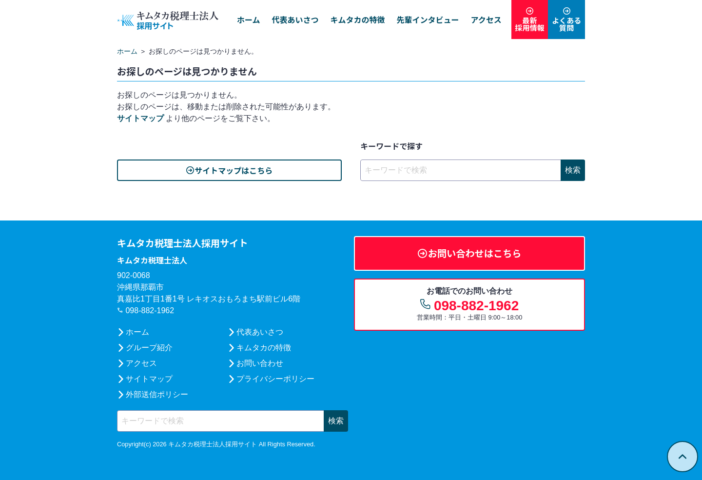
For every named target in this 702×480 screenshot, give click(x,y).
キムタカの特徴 (353, 19)
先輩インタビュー (423, 19)
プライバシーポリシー (275, 379)
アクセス (482, 19)
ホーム (244, 19)
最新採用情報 (526, 24)
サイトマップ (140, 118)
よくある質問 (565, 24)
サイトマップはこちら (234, 170)
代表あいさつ (291, 19)
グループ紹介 (149, 347)
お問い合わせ (259, 363)
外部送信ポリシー (157, 394)
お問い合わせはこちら (475, 253)
